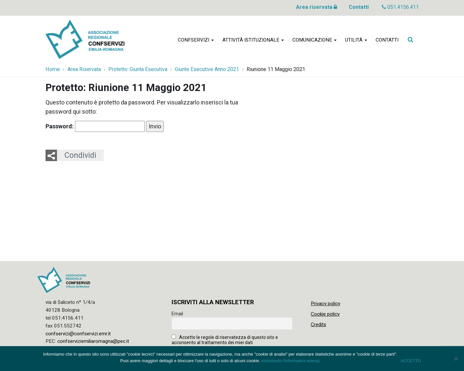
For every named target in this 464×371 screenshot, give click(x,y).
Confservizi (196, 40)
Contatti (359, 7)
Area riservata (316, 7)
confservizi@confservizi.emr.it (78, 334)
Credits (318, 324)
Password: (95, 126)
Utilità (356, 40)
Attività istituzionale (253, 40)
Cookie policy (325, 314)
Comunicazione (314, 40)
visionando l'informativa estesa (290, 360)
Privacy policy (325, 303)
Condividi (80, 155)
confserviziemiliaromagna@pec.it (93, 341)
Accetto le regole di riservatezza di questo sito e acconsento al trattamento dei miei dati (225, 340)
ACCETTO (411, 360)
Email (177, 313)
